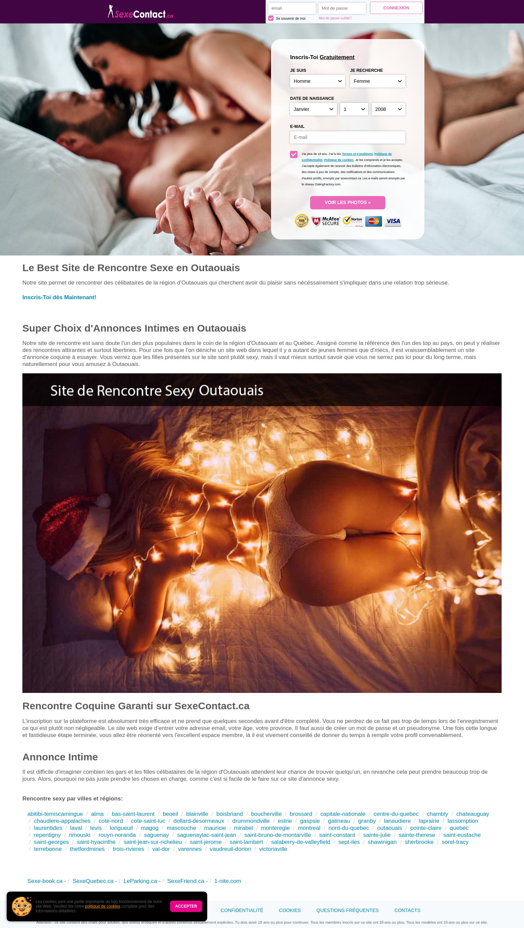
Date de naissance (312, 98)
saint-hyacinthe (96, 842)
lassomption (462, 820)
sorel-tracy (455, 842)
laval (76, 827)
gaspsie (310, 820)
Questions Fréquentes (347, 910)
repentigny (47, 834)
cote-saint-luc (148, 820)
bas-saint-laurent (133, 813)
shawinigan (382, 842)
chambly (437, 813)
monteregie (275, 827)
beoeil (170, 813)
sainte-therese (417, 834)
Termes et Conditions (357, 154)
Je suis (298, 70)
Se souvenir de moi (286, 18)
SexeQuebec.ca (93, 881)
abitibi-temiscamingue (55, 813)
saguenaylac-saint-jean (206, 834)
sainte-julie (377, 834)
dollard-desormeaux (198, 820)
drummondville (251, 820)
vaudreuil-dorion (230, 849)
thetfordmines (87, 849)
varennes (190, 849)
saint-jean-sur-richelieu (153, 842)
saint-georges (51, 842)
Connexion (396, 7)
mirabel (243, 827)
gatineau (339, 820)
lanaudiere (397, 820)
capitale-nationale (343, 813)
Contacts (407, 910)
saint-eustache (462, 834)
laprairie (429, 820)
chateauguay (472, 813)
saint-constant (337, 834)
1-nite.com (227, 881)
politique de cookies (102, 906)
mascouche (181, 827)
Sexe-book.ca (44, 881)
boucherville (266, 813)
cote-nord (111, 820)
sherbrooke (419, 842)
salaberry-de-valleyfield (300, 842)
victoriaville (273, 849)
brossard (301, 813)
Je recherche (366, 70)
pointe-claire (426, 827)
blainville (197, 813)
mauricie (215, 827)
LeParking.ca (140, 881)
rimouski (79, 834)
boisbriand (229, 813)
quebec (459, 827)
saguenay (156, 834)
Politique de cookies (339, 160)
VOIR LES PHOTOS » (348, 202)
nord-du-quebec (349, 827)
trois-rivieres (128, 849)
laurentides (48, 827)
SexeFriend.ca (185, 881)
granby (367, 820)
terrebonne (48, 849)
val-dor (161, 849)
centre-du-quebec (396, 813)
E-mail (297, 126)
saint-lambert (246, 842)
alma (97, 813)
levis (96, 827)
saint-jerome (206, 842)
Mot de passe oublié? (335, 18)
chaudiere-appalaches (62, 820)
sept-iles (349, 842)
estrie (285, 820)
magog (150, 827)
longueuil (121, 827)
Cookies (290, 910)
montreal (309, 827)
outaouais (389, 827)
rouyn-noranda (117, 834)
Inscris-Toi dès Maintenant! (59, 297)
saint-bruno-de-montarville (277, 834)
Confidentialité (242, 910)
